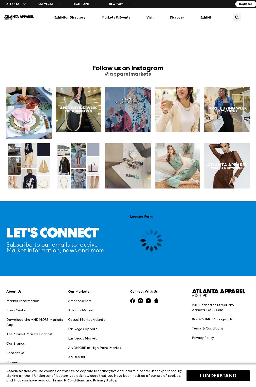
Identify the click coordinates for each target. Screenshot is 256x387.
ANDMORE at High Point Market (94, 348)
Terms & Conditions (207, 328)
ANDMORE (77, 357)
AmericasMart (79, 301)
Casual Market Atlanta (87, 320)
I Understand (218, 376)
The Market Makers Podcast (29, 334)
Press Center (16, 310)
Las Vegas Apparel (83, 329)
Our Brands (15, 343)
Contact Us (15, 353)
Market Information (22, 301)
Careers (12, 362)
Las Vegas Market (82, 338)
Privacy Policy (203, 338)
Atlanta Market (81, 310)
